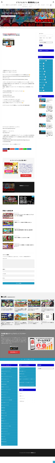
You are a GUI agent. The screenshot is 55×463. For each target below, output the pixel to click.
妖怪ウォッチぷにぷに (6, 390)
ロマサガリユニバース (6, 429)
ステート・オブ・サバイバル (7, 393)
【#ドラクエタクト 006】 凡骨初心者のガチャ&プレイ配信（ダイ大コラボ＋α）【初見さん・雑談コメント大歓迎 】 (49, 111)
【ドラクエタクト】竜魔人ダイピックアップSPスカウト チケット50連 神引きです (49, 143)
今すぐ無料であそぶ (26, 175)
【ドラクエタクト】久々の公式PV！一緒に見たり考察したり (33, 310)
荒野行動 (3, 412)
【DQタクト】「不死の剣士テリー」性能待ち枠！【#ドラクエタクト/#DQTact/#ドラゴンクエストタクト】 (7, 325)
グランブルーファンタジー (6, 440)
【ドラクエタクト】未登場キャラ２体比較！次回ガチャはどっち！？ (24, 246)
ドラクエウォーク (5, 437)
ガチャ (39, 4)
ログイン (21, 399)
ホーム (3, 4)
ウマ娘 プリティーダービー (7, 401)
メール (4, 274)
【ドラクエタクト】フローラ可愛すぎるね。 (47, 324)
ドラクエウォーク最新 (6, 384)
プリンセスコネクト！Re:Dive (7, 431)
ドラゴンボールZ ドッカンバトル (8, 379)
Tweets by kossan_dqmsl (7, 92)
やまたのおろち (25, 6)
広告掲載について (24, 373)
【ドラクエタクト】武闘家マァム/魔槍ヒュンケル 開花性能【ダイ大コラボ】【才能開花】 (20, 310)
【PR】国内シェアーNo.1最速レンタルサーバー (27, 386)
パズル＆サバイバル (5, 395)
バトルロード (31, 4)
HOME (3, 27)
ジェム (42, 66)
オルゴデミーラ (25, 4)
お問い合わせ (23, 376)
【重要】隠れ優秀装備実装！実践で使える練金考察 (24, 231)
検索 (40, 45)
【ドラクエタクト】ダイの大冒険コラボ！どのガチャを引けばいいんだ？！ (49, 134)
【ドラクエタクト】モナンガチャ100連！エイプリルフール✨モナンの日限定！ (24, 216)
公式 (50, 4)
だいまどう (43, 4)
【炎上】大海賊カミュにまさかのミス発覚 (23, 238)
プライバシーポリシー (24, 379)
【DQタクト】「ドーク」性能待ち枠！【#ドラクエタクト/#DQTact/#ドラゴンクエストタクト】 (20, 325)
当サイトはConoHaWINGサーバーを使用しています (27, 383)
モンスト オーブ (5, 451)
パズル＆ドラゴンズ (5, 434)
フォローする (24, 187)
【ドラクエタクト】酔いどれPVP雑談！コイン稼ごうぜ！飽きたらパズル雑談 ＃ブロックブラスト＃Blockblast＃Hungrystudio (49, 123)
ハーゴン (47, 4)
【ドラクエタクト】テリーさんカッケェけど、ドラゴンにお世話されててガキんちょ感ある (47, 310)
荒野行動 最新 (4, 387)
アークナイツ (4, 398)
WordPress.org (22, 407)
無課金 (43, 91)
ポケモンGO (4, 445)
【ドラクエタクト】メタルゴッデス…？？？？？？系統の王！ (34, 324)
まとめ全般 (20, 4)
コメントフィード (23, 404)
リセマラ (30, 6)
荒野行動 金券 (4, 448)
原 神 (3, 423)
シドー (36, 4)
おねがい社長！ (5, 418)
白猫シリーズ (4, 426)
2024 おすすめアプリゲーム (7, 373)
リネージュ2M (4, 420)
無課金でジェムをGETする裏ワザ (11, 4)
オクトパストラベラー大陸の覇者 (8, 404)
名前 (4, 269)
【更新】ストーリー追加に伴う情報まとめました (24, 223)
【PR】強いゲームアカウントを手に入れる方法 (27, 390)
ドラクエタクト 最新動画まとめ (27, 2)
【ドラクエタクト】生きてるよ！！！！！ (49, 102)
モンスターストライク (6, 409)
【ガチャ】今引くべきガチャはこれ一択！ (14, 27)
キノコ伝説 (4, 376)
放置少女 (3, 415)
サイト (4, 278)
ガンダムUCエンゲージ (6, 382)
